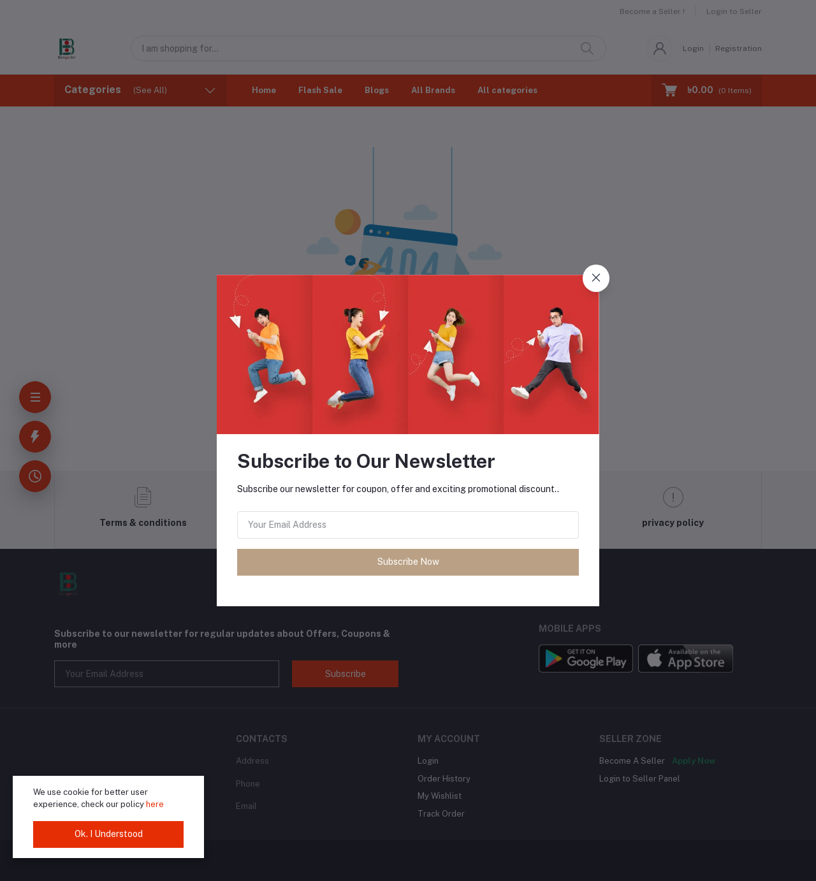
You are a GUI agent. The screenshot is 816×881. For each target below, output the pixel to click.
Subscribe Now (408, 562)
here (155, 804)
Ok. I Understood (109, 834)
